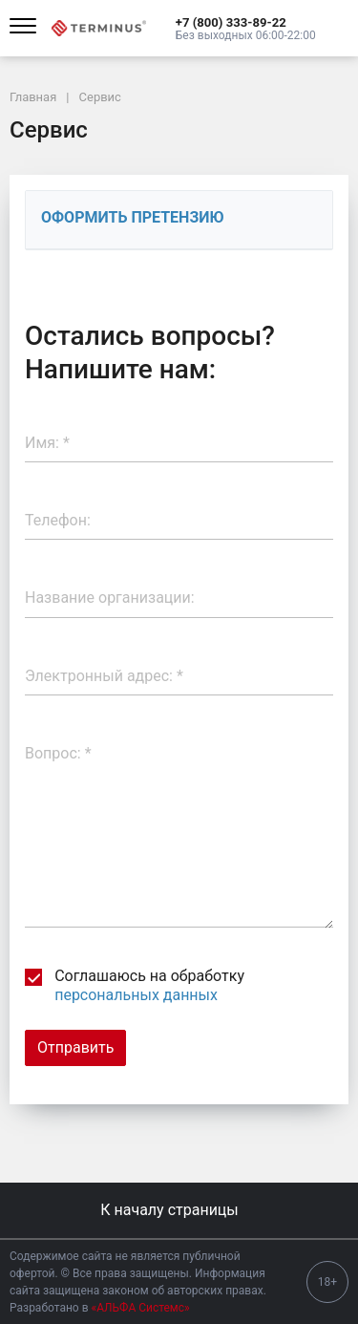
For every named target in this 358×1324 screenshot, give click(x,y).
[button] (246, 22)
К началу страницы (178, 1210)
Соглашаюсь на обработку (134, 985)
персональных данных (136, 995)
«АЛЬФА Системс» (141, 1307)
